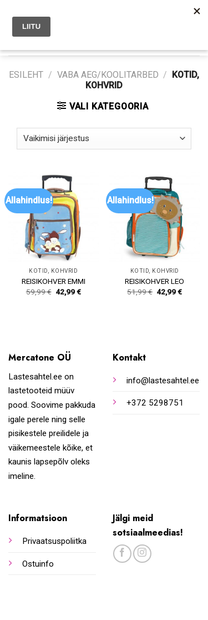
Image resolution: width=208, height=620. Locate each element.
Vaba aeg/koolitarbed (108, 74)
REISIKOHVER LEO (154, 281)
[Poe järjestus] (104, 138)
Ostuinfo (38, 564)
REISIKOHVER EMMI (53, 281)
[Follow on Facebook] (122, 553)
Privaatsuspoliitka (54, 541)
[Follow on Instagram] (142, 553)
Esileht (26, 74)
